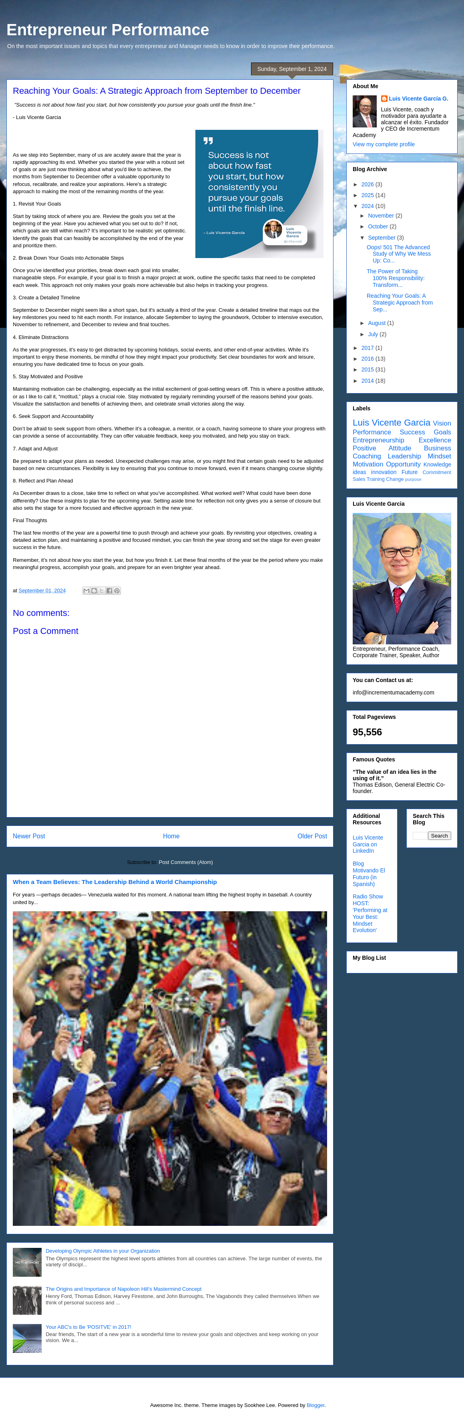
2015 (369, 369)
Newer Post (29, 836)
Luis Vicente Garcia (391, 423)
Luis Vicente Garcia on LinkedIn (368, 844)
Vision (442, 423)
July (374, 334)
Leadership (404, 456)
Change (395, 479)
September (382, 237)
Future (410, 472)
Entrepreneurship (378, 440)
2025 (369, 195)
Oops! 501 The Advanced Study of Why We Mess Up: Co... (399, 254)
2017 (369, 348)
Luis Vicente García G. (418, 98)
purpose (413, 479)
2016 (369, 358)
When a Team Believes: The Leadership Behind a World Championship (115, 881)
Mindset (439, 456)
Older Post (312, 836)
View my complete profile (384, 144)
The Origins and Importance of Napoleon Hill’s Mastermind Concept (123, 1289)
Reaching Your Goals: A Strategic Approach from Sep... (400, 303)
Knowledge (437, 464)
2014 (369, 380)
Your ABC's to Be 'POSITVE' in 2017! (88, 1327)
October (379, 226)
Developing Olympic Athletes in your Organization (103, 1251)
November (381, 215)
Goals (442, 432)
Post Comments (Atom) (186, 862)
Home (171, 836)
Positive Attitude (382, 448)
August (377, 323)
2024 (369, 206)
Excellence (435, 440)
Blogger (315, 1405)
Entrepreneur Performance (107, 29)
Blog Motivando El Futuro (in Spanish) (369, 873)
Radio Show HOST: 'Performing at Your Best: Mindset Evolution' (370, 913)
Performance (372, 432)
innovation (384, 472)
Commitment (437, 472)
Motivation (368, 464)
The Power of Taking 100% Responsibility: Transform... (396, 278)
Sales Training (369, 479)
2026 (369, 184)
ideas (359, 472)
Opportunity (403, 464)
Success (412, 432)
